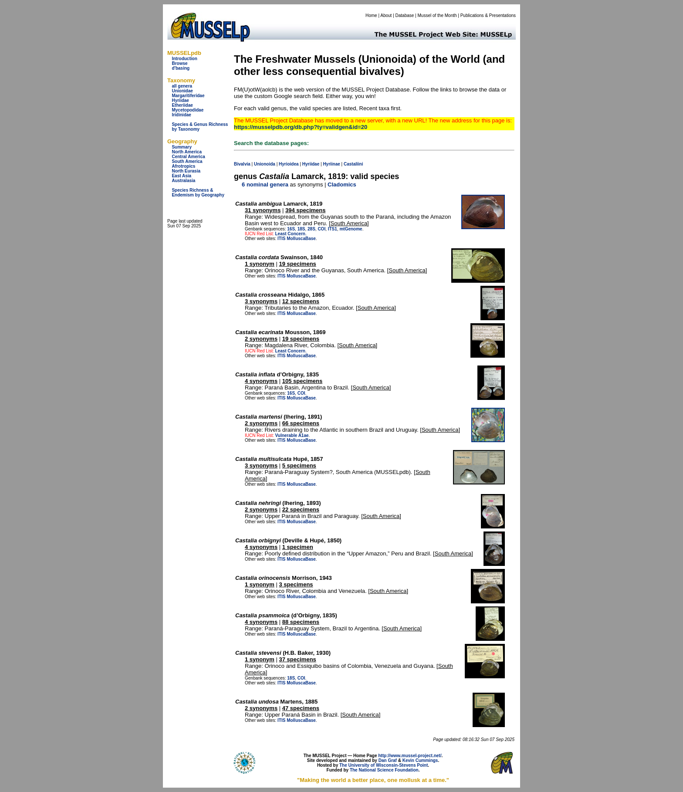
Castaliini (353, 164)
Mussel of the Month (437, 15)
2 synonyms (261, 338)
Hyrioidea (289, 164)
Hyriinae (331, 164)
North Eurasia (186, 171)
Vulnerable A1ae (291, 435)
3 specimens (296, 584)
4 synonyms (261, 381)
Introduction (184, 58)
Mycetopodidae (187, 110)
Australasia (183, 180)
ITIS (281, 238)
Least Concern (290, 233)
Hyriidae (180, 100)
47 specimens (300, 708)
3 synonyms (261, 301)
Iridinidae (181, 114)
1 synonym (259, 264)
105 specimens (302, 381)
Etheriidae (182, 105)
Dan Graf (388, 760)
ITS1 (332, 229)
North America (187, 151)
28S (311, 229)
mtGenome (350, 229)
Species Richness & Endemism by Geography (198, 192)
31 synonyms (263, 210)
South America (187, 161)
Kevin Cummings (420, 760)
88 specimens (300, 622)
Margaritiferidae (188, 95)
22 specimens (300, 509)
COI (321, 229)
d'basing (180, 68)
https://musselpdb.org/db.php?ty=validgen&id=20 (300, 127)
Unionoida (264, 164)
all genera (182, 86)
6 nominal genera (265, 184)
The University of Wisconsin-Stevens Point (383, 765)
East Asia (181, 175)
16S (291, 229)
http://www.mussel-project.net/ (409, 755)
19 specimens (297, 264)
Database (405, 15)
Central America (188, 156)
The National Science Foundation (384, 770)
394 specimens (305, 210)
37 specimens (297, 659)
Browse (179, 63)
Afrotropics (183, 166)
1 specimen (297, 547)
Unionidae (182, 90)
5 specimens (299, 465)
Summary (182, 147)
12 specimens (300, 301)
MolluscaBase (301, 238)
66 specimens (300, 423)
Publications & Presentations (488, 15)
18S (301, 229)
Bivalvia (242, 164)
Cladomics (342, 184)
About (386, 15)
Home (371, 15)
